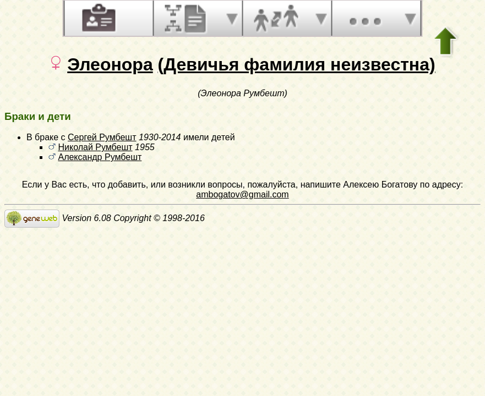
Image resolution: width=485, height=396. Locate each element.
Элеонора (109, 64)
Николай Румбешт (95, 147)
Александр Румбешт (99, 157)
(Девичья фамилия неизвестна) (296, 64)
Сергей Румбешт (102, 137)
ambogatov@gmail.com (242, 194)
